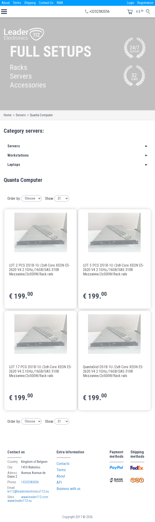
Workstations (18, 155)
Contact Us (46, 3)
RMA (60, 3)
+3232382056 (99, 11)
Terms (17, 3)
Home (8, 115)
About (6, 3)
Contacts (63, 463)
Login (130, 3)
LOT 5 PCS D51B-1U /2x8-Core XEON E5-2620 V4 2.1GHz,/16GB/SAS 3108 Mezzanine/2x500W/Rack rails (113, 269)
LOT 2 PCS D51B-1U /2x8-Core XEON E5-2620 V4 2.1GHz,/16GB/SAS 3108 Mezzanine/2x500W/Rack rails (39, 269)
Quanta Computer (41, 115)
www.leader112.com (34, 497)
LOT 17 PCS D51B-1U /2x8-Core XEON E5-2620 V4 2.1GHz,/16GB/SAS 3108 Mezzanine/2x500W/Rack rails (40, 371)
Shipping (30, 3)
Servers (21, 115)
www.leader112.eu (19, 501)
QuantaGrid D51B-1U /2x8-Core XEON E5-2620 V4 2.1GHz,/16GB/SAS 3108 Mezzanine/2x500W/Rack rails (113, 371)
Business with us (68, 489)
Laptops (13, 164)
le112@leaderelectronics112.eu (28, 491)
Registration (145, 3)
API (59, 482)
